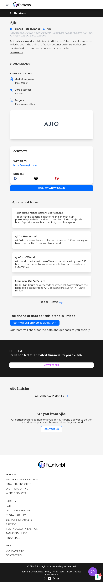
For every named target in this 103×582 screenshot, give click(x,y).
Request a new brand (51, 188)
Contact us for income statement (34, 323)
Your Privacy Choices (70, 571)
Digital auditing (17, 488)
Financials (13, 538)
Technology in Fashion (22, 528)
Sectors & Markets (19, 519)
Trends (11, 524)
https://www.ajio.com (25, 165)
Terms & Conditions (32, 571)
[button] (92, 571)
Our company (15, 550)
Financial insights (18, 484)
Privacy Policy (51, 571)
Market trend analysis (22, 479)
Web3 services (16, 493)
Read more (16, 52)
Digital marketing (18, 510)
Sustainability (16, 515)
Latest (10, 506)
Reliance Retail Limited (27, 28)
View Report (51, 365)
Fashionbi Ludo (16, 533)
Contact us (51, 429)
